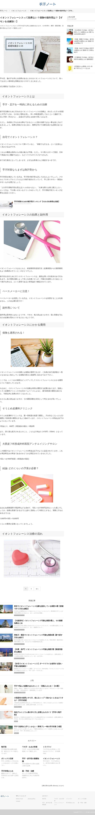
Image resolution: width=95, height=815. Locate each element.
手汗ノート (4, 11)
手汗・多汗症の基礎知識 (20, 692)
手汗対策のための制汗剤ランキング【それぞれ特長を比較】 (37, 201)
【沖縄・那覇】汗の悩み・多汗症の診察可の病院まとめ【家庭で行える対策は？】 (84, 41)
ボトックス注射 (82, 798)
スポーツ (16, 733)
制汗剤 (16, 721)
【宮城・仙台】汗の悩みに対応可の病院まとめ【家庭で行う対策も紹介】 (84, 50)
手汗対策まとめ (18, 706)
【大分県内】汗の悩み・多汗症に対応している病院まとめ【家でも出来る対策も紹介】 (84, 32)
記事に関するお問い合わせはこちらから (53, 785)
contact (18, 801)
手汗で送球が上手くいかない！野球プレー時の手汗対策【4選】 (38, 727)
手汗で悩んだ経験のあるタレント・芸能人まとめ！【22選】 (37, 686)
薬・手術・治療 (82, 802)
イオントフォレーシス (18, 11)
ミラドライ (69, 798)
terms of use (19, 798)
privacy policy (31, 798)
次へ (37, 589)
